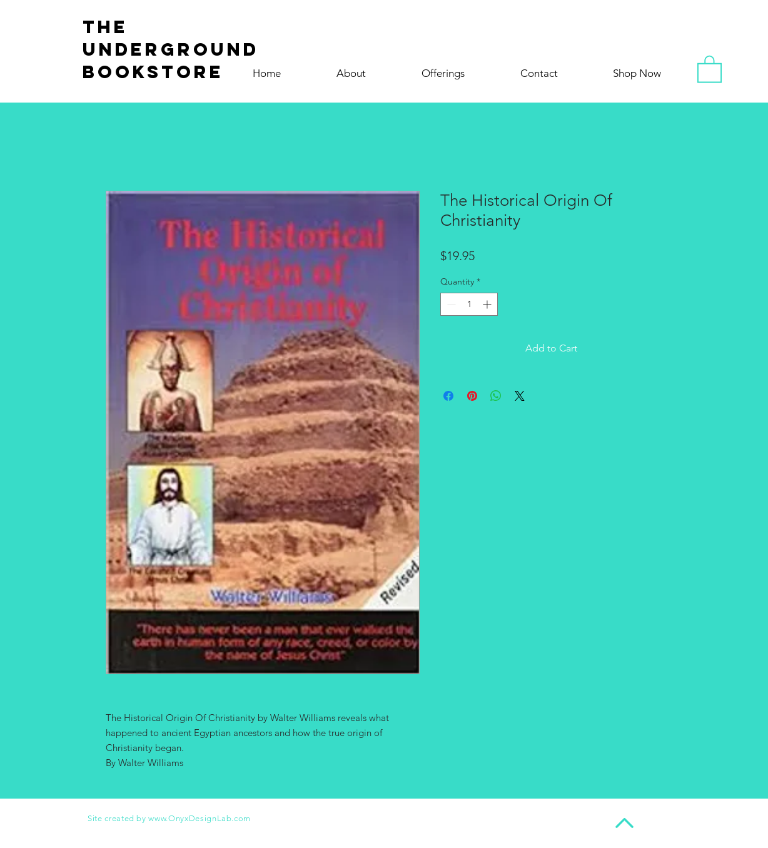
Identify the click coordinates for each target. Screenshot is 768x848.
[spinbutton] (469, 304)
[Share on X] (519, 395)
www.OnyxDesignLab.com (199, 818)
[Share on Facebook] (448, 395)
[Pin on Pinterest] (472, 395)
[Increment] (488, 304)
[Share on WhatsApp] (495, 395)
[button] (709, 68)
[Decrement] (450, 304)
